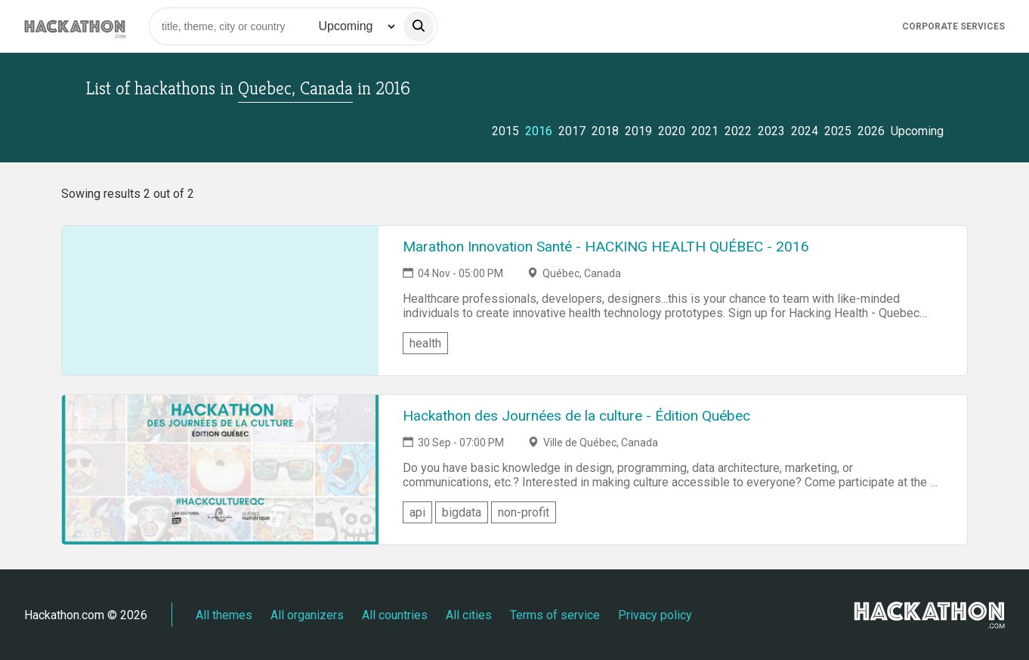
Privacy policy (655, 615)
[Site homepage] (74, 26)
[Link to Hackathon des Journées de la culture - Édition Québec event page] (220, 469)
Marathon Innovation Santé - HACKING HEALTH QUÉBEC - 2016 (606, 246)
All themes (224, 615)
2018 (605, 131)
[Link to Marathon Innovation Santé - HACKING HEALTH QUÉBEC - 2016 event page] (220, 300)
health (425, 343)
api (417, 512)
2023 (771, 131)
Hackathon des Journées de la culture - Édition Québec (576, 415)
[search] (418, 26)
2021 (704, 131)
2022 (738, 131)
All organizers (307, 615)
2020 (671, 131)
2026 (871, 131)
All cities (469, 615)
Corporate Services (953, 26)
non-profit (523, 512)
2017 (572, 131)
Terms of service (555, 615)
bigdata (461, 512)
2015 (505, 131)
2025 (837, 131)
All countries (395, 615)
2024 (804, 131)
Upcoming (917, 131)
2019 (638, 131)
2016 (538, 131)
